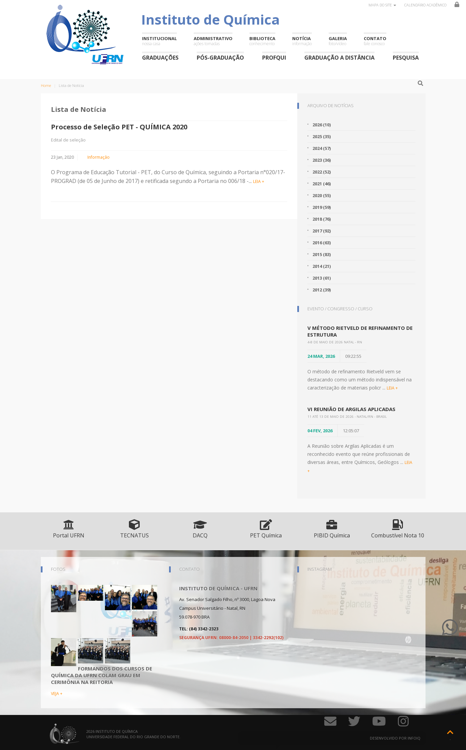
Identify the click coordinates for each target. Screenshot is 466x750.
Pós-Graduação (220, 57)
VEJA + (56, 693)
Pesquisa (406, 57)
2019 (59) (321, 207)
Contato (375, 40)
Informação (98, 157)
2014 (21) (321, 266)
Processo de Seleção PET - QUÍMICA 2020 (119, 126)
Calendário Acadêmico (425, 4)
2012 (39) (321, 290)
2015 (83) (321, 254)
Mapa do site (382, 4)
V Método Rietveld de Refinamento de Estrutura (360, 331)
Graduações (160, 57)
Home (46, 85)
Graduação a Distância (339, 57)
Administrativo (213, 40)
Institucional (159, 40)
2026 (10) (321, 125)
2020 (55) (321, 195)
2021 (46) (321, 184)
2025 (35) (321, 136)
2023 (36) (321, 160)
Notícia (302, 40)
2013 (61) (321, 278)
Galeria (338, 40)
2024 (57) (321, 148)
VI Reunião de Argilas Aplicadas (351, 409)
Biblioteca (262, 40)
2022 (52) (321, 172)
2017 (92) (321, 231)
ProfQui (274, 57)
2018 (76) (321, 219)
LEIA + (258, 181)
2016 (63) (321, 243)
